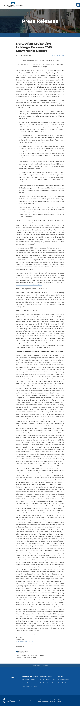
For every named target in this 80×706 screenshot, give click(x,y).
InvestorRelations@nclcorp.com (24, 641)
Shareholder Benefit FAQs (47, 683)
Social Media (46, 35)
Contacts (45, 665)
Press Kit (38, 35)
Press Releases (24, 35)
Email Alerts (37, 665)
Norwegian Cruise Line (28, 679)
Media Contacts (55, 35)
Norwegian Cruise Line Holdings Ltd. (24, 700)
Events (32, 35)
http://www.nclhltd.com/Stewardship (29, 285)
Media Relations (63, 683)
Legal (51, 699)
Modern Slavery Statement (42, 699)
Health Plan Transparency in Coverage (46, 701)
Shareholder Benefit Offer (47, 679)
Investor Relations (63, 679)
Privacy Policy (57, 699)
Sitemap (59, 701)
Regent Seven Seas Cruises (29, 686)
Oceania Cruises (26, 683)
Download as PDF (58, 56)
